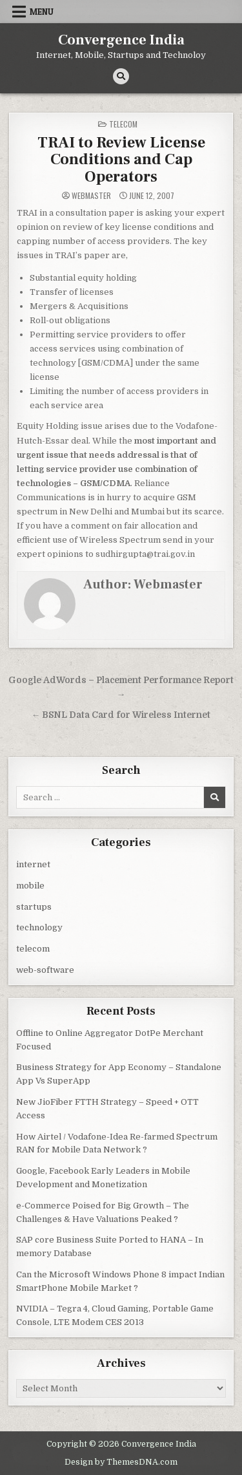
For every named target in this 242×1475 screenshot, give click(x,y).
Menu (42, 11)
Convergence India (121, 40)
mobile (30, 885)
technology (39, 927)
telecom (123, 123)
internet (33, 864)
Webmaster (91, 196)
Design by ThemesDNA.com (121, 1462)
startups (34, 907)
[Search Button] (121, 76)
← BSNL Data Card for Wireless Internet (121, 715)
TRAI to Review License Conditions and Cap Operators (121, 160)
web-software (45, 970)
